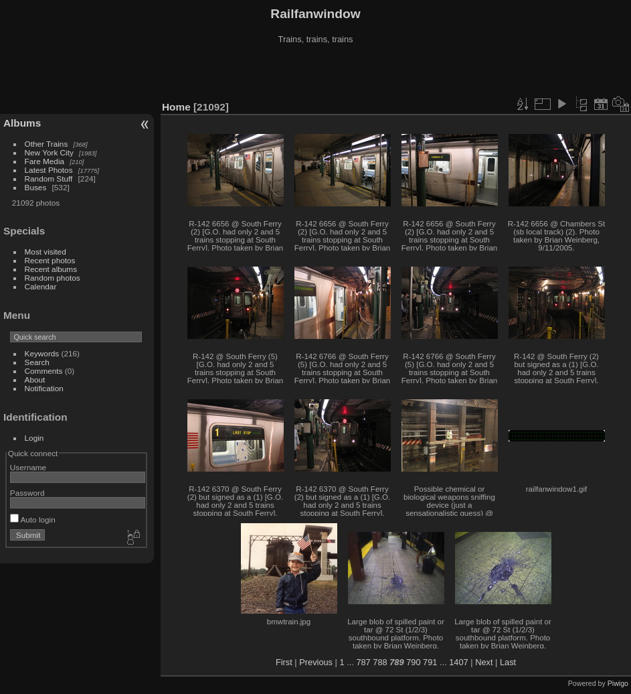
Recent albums (51, 269)
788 (380, 662)
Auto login (33, 519)
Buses (36, 187)
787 (363, 662)
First (284, 662)
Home (176, 107)
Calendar (41, 286)
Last (508, 662)
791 (430, 662)
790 (413, 662)
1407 (458, 662)
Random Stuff (49, 178)
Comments (44, 370)
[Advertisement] (315, 73)
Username (28, 467)
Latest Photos (49, 169)
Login (34, 437)
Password (27, 492)
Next (483, 662)
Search (37, 362)
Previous (316, 662)
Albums (22, 123)
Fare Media (45, 161)
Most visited (45, 251)
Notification (44, 388)
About (35, 379)
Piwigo (618, 683)
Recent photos (50, 260)
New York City (49, 152)
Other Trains (46, 143)
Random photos (52, 277)
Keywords (42, 353)
